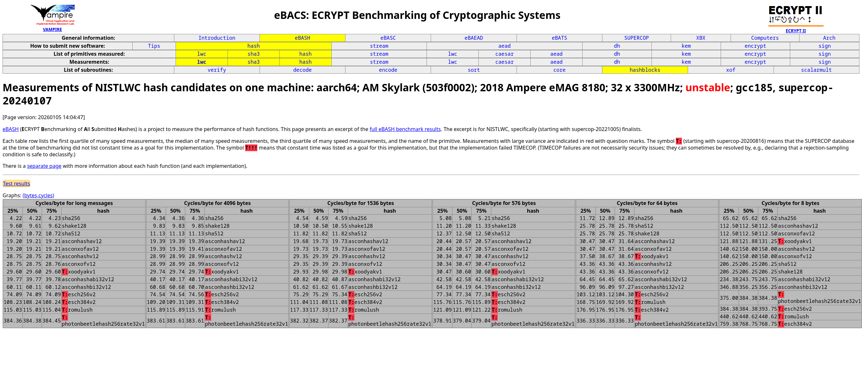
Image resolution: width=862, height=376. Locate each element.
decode (302, 69)
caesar (504, 53)
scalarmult (816, 69)
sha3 (253, 53)
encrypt (755, 45)
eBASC (388, 37)
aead (504, 45)
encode (388, 69)
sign (824, 45)
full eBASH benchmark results (405, 129)
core (559, 69)
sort (474, 69)
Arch (829, 37)
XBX (701, 37)
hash (253, 45)
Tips (154, 45)
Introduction (216, 37)
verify (217, 69)
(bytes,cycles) (38, 195)
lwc (201, 53)
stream (379, 45)
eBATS (559, 37)
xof (730, 69)
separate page (44, 165)
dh (617, 45)
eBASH (302, 37)
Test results (16, 183)
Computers (765, 37)
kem (686, 45)
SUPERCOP (636, 37)
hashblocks (645, 69)
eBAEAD (474, 37)
